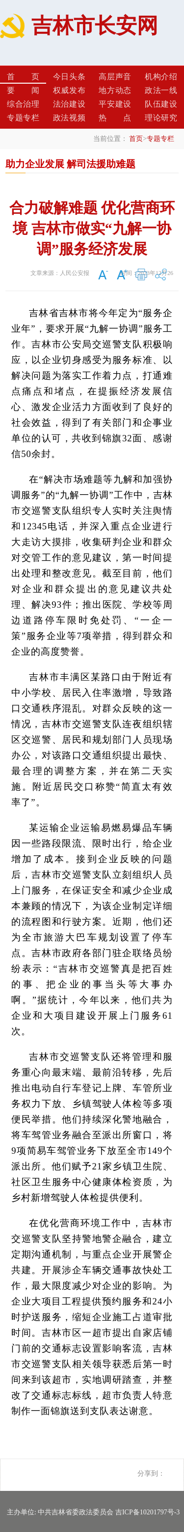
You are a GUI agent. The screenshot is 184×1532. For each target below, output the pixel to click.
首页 (23, 76)
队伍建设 (161, 104)
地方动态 (115, 90)
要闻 (23, 90)
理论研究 (161, 118)
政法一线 (161, 90)
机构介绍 (161, 76)
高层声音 (115, 76)
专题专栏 (23, 118)
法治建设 (69, 104)
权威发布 (69, 90)
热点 (115, 118)
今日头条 (69, 76)
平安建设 (115, 104)
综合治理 (23, 104)
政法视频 (69, 118)
